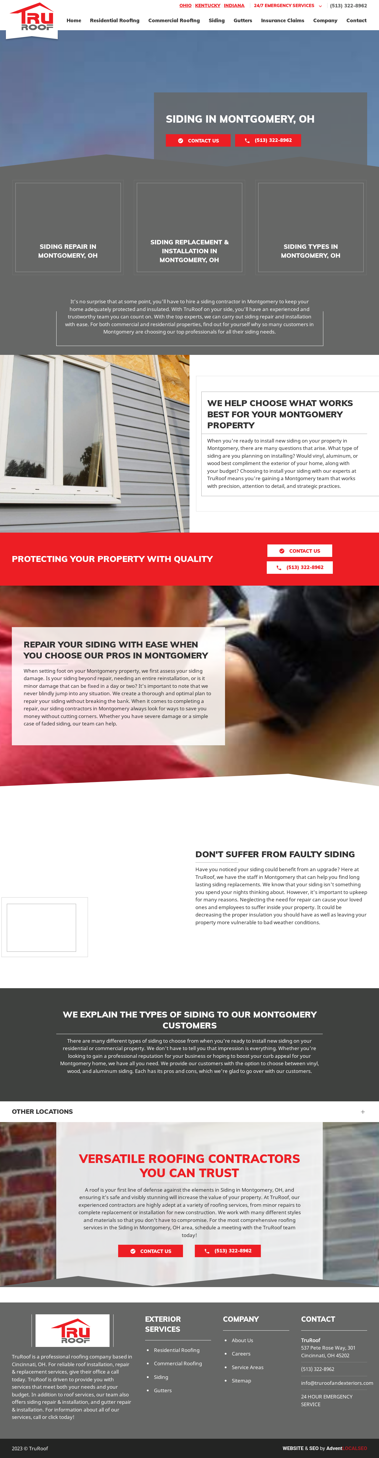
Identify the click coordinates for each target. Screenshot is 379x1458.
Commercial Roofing (174, 20)
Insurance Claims (282, 20)
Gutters (243, 20)
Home (74, 20)
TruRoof (310, 1340)
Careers (241, 1353)
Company (325, 20)
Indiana (234, 5)
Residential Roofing (114, 20)
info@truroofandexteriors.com (337, 1383)
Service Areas (248, 1367)
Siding (217, 20)
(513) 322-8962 (348, 6)
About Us (242, 1340)
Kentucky (207, 5)
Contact (356, 20)
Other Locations (42, 1111)
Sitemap (241, 1380)
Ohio (185, 5)
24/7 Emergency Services (288, 6)
